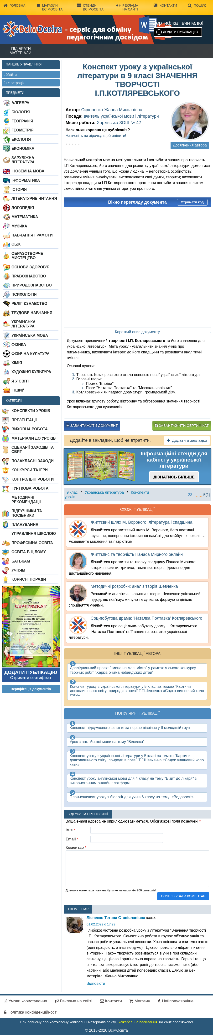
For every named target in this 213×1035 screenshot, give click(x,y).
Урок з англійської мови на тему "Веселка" (107, 742)
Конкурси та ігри (29, 470)
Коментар (76, 847)
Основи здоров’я (30, 267)
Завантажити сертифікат (182, 425)
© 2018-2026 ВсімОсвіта (106, 1030)
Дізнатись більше (174, 477)
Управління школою (33, 534)
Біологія (20, 112)
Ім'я (70, 830)
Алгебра (20, 103)
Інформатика (25, 180)
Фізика (18, 344)
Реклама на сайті (127, 7)
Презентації (24, 420)
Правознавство (28, 276)
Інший (18, 390)
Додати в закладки (187, 440)
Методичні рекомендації (26, 499)
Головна (14, 5)
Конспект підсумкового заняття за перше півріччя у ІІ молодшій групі (130, 728)
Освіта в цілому (28, 552)
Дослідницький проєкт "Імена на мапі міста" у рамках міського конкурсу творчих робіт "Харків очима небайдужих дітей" (133, 670)
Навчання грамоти (32, 235)
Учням (18, 570)
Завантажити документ (92, 425)
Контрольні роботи (32, 479)
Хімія (16, 363)
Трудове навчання (31, 313)
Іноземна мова (27, 171)
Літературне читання (34, 198)
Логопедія (22, 208)
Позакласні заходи (32, 461)
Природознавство (31, 285)
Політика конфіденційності (30, 1012)
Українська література (23, 324)
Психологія (24, 294)
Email (72, 839)
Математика (24, 217)
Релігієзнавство (29, 303)
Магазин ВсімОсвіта (49, 7)
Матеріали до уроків (33, 438)
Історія (19, 189)
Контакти (165, 5)
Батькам (20, 561)
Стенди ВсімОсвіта (90, 7)
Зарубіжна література (23, 160)
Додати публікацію (180, 32)
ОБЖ (16, 244)
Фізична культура (30, 354)
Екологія (21, 139)
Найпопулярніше (175, 1001)
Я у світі (20, 381)
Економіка (22, 148)
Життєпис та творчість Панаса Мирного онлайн (137, 554)
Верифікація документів (31, 689)
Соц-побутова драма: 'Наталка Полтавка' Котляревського (146, 618)
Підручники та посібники (26, 513)
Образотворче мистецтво (27, 255)
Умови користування (25, 1001)
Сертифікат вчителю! (177, 23)
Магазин (140, 1001)
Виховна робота (29, 429)
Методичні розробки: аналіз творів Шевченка (134, 586)
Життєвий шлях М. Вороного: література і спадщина (141, 522)
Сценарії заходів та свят (32, 449)
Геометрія (22, 130)
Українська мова (29, 335)
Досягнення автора (190, 145)
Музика (19, 226)
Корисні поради (28, 579)
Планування (24, 525)
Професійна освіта (32, 543)
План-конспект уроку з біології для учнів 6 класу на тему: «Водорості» (131, 797)
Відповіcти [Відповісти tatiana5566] (96, 983)
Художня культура (31, 372)
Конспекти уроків (30, 411)
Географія (22, 121)
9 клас (72, 492)
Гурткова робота (29, 488)
